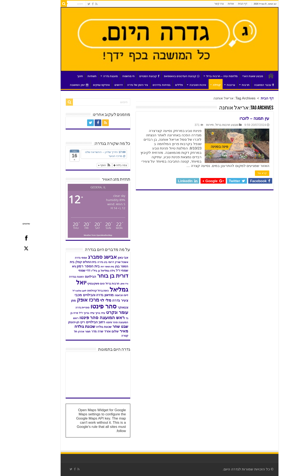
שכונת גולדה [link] (82, 326)
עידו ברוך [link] (79, 313)
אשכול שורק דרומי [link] (97, 262)
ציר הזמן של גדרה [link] (116, 84)
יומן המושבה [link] (58, 84)
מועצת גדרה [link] (89, 76)
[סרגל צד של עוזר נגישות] (292, 5)
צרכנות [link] (210, 84)
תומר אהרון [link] (63, 331)
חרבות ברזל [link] (91, 283)
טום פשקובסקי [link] (74, 283)
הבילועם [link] (69, 276)
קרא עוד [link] (241, 173)
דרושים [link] (97, 84)
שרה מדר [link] (76, 331)
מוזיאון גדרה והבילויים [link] (77, 295)
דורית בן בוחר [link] (91, 276)
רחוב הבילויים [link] (74, 322)
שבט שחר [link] (99, 326)
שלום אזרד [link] (90, 331)
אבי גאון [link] (102, 257)
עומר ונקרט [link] (96, 312)
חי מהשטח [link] (107, 76)
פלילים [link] (158, 84)
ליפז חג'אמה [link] (100, 295)
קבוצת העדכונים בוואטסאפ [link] (160, 76)
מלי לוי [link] (84, 300)
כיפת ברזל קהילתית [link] (77, 290)
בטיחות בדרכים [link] (140, 84)
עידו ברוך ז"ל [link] (65, 312)
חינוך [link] (59, 76)
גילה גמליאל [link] (87, 270)
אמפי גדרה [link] (60, 257)
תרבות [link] (224, 84)
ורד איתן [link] (103, 283)
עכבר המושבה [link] (243, 84)
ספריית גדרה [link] (61, 307)
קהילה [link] (195, 84)
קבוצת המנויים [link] (128, 76)
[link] (75, 3)
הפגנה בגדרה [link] (55, 276)
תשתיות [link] (70, 76)
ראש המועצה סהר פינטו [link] (81, 317)
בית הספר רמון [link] (67, 266)
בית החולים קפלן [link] (64, 262)
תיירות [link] (189, 125)
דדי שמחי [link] (63, 270)
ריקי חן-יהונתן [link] (55, 322)
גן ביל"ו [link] (74, 270)
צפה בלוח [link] (99, 165)
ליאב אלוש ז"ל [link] (58, 290)
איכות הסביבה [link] (176, 84)
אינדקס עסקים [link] (80, 84)
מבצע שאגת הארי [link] (231, 76)
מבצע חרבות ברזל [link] (205, 125)
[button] (83, 165)
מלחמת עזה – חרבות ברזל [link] (201, 76)
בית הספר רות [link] (86, 266)
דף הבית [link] (221, 3)
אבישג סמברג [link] (81, 257)
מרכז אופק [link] (67, 300)
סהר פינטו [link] (82, 306)
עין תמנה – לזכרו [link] (233, 118)
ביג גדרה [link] (81, 262)
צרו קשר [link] (198, 3)
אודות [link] (210, 3)
